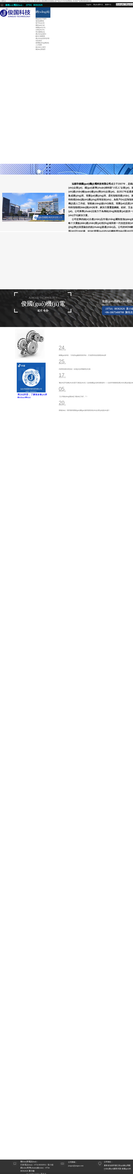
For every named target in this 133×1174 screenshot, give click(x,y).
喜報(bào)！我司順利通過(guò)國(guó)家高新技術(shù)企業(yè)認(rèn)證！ (84, 410)
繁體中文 (108, 4)
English (88, 4)
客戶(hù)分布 (40, 23)
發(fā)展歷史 (40, 21)
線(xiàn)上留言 (41, 47)
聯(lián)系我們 (40, 49)
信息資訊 (39, 41)
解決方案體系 (40, 36)
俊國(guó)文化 (40, 27)
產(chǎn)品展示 (41, 34)
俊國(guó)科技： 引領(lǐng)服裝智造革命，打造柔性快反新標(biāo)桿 (82, 355)
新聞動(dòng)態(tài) (42, 43)
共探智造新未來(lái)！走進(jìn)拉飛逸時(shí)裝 (75, 369)
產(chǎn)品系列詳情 (42, 38)
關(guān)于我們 (41, 19)
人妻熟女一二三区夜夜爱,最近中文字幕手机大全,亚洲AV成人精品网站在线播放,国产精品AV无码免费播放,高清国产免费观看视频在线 (45, 1)
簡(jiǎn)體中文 (98, 4)
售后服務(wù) (40, 32)
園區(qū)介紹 (40, 25)
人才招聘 (39, 45)
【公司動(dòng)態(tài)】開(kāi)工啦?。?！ (73, 396)
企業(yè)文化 (40, 30)
